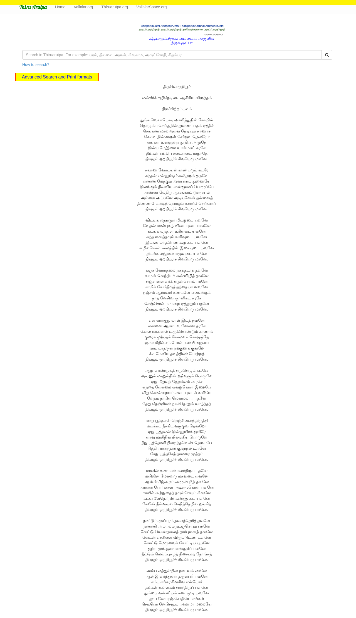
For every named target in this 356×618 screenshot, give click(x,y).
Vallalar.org (83, 7)
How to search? (35, 64)
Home (60, 7)
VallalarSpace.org (151, 7)
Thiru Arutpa (33, 6)
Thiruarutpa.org (114, 7)
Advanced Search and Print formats (57, 77)
